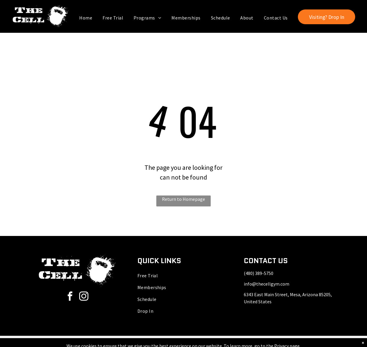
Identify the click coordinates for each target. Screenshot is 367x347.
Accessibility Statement (212, 341)
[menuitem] (86, 17)
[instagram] (84, 297)
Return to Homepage (183, 199)
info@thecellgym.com (266, 284)
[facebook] (70, 297)
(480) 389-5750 (258, 273)
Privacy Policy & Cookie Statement (163, 341)
